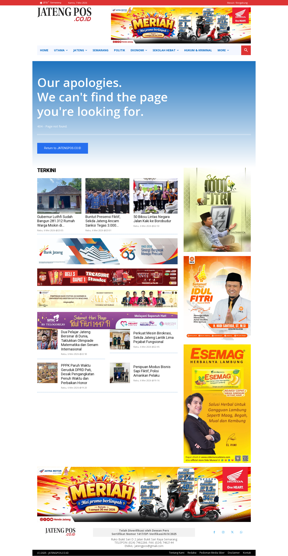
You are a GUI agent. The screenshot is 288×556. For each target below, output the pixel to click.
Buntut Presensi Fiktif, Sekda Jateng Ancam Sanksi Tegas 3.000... (102, 221)
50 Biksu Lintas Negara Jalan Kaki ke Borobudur (152, 219)
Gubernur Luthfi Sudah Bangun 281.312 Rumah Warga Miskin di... (56, 221)
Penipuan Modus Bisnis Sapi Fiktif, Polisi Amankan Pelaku (152, 371)
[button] (246, 50)
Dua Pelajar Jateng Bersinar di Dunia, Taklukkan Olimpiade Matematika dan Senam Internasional (79, 340)
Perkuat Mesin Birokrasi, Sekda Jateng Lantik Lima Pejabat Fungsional (153, 337)
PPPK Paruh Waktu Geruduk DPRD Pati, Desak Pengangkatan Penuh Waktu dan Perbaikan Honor (77, 374)
